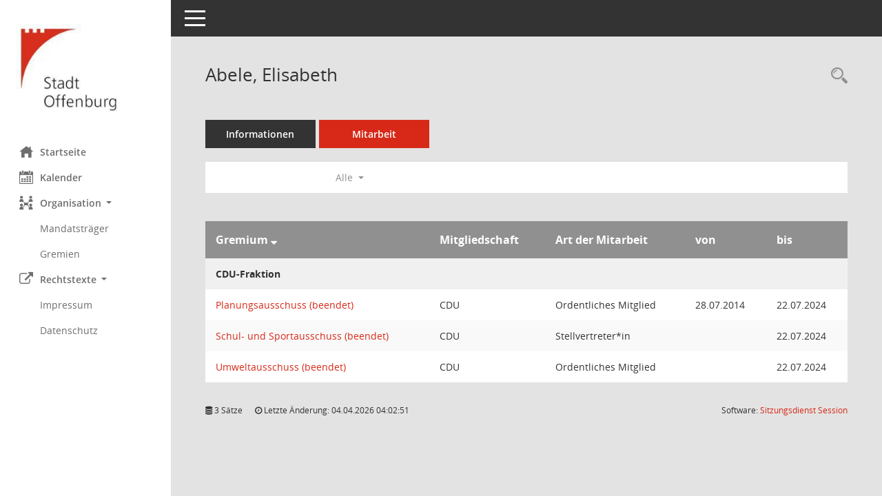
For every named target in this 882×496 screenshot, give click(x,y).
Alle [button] (351, 177)
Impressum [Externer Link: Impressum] (67, 304)
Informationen (262, 134)
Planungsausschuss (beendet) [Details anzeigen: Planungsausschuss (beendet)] (286, 304)
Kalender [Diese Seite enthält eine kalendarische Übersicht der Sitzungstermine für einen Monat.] (52, 177)
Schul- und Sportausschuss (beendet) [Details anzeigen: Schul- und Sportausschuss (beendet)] (303, 335)
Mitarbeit (375, 134)
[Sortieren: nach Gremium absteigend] (275, 239)
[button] (86, 203)
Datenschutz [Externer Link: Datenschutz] (70, 330)
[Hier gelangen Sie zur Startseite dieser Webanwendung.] (86, 68)
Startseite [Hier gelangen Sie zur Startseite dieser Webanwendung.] (54, 151)
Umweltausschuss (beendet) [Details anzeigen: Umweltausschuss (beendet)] (282, 366)
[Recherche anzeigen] (836, 76)
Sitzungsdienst (804, 410)
